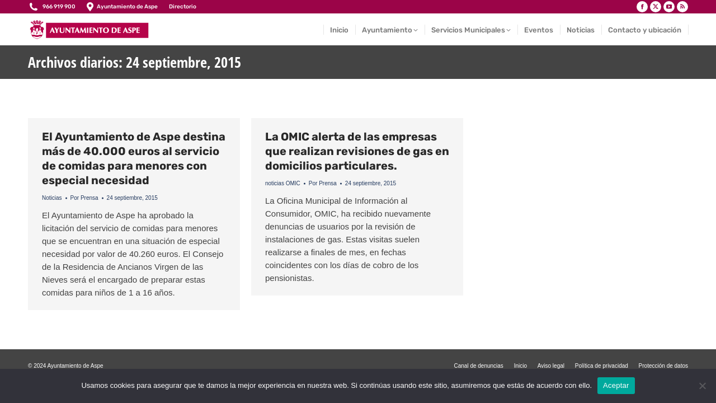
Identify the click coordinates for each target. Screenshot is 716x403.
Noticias (52, 198)
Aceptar (616, 385)
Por (84, 198)
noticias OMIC (282, 183)
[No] (702, 385)
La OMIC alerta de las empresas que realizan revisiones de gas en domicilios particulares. (357, 151)
